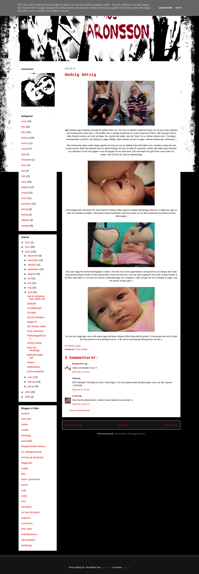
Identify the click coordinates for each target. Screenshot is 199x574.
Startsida (123, 425)
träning (24, 209)
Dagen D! (32, 322)
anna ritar (26, 419)
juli (29, 278)
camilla (25, 430)
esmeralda (26, 441)
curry (23, 121)
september (33, 269)
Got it (178, 8)
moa (23, 501)
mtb (23, 176)
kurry (23, 165)
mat (23, 170)
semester (26, 203)
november (33, 260)
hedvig (84, 349)
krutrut (24, 485)
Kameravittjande (35, 371)
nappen (31, 362)
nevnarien (26, 506)
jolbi (23, 473)
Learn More (165, 8)
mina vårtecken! (35, 331)
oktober (32, 264)
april (30, 292)
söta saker (26, 528)
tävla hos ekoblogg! (33, 349)
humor (24, 143)
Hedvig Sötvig (34, 343)
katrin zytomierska (30, 479)
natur (24, 181)
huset (24, 148)
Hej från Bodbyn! (35, 317)
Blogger (126, 567)
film (23, 126)
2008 (28, 396)
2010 (28, 251)
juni (30, 283)
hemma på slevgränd (32, 457)
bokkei (24, 424)
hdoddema (106, 567)
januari (31, 386)
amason (25, 413)
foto (78, 349)
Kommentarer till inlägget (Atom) (129, 433)
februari (32, 381)
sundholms (27, 523)
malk (23, 490)
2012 (28, 242)
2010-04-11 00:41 (80, 372)
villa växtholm (28, 539)
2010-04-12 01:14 (80, 404)
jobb (23, 154)
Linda (75, 396)
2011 (28, 247)
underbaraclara (29, 534)
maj (30, 287)
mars (30, 377)
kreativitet (26, 159)
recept (24, 192)
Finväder (31, 312)
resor (24, 198)
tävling (24, 214)
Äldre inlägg (171, 425)
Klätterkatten (33, 367)
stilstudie (31, 303)
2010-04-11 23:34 (80, 389)
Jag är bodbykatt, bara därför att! (36, 297)
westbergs (26, 545)
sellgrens (26, 518)
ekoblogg (26, 435)
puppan (25, 187)
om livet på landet (30, 512)
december (33, 255)
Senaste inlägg (73, 425)
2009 (28, 392)
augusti (32, 274)
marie (24, 496)
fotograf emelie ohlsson (33, 446)
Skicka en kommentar (79, 410)
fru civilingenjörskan (31, 452)
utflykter (25, 220)
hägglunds (26, 463)
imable (24, 468)
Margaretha (78, 363)
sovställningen (34, 308)
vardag (24, 225)
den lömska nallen (36, 326)
